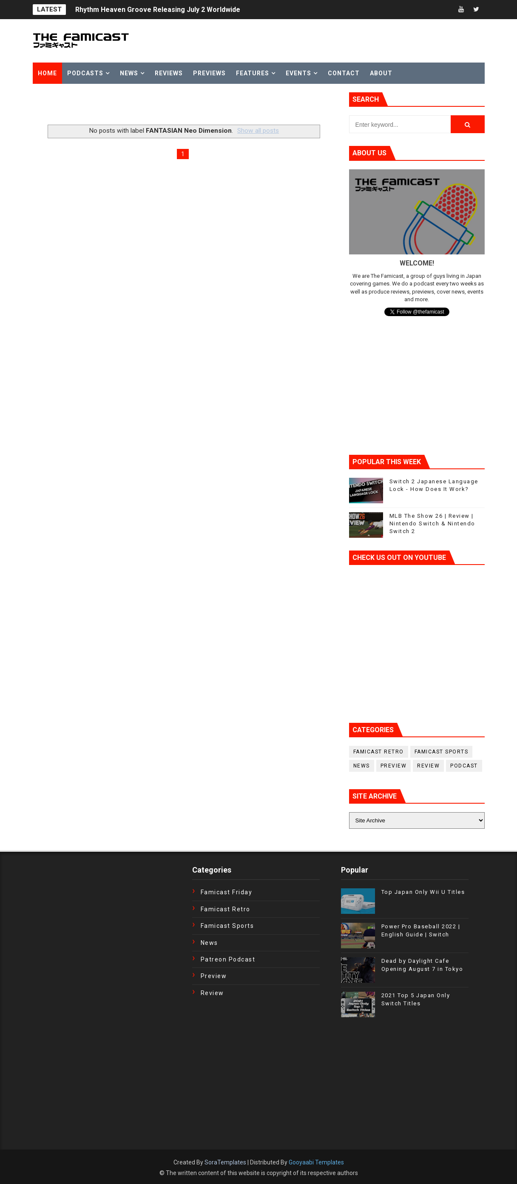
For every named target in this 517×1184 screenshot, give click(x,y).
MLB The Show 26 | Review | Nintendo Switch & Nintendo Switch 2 (432, 523)
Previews (209, 73)
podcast (464, 766)
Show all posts (258, 130)
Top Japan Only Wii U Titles (423, 892)
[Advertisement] (132, 105)
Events (298, 73)
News (129, 73)
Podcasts (85, 73)
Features (252, 73)
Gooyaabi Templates (316, 1162)
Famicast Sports (442, 752)
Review (428, 766)
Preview (394, 766)
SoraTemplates (225, 1162)
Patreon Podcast (228, 959)
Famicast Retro (378, 752)
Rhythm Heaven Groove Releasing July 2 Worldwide (157, 10)
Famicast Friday (227, 892)
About (381, 73)
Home (47, 73)
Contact (344, 73)
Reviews (169, 73)
